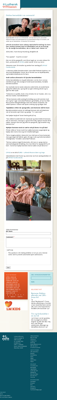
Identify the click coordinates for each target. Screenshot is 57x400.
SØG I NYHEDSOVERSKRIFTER (40, 275)
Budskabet (33, 367)
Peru (31, 384)
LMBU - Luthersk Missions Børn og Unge (32, 152)
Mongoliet (33, 388)
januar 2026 (10, 282)
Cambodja (33, 381)
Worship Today (34, 374)
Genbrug (32, 342)
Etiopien (32, 383)
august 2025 (11, 291)
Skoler (32, 361)
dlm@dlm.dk (17, 343)
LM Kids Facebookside (15, 158)
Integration (33, 341)
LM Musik (33, 339)
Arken (31, 356)
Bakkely (32, 353)
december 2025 (11, 284)
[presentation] (25, 260)
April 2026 (10, 277)
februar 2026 (11, 281)
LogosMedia (33, 369)
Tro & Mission (34, 365)
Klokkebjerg (33, 355)
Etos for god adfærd (5, 395)
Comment (10, 237)
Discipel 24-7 (33, 375)
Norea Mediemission (35, 344)
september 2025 (12, 289)
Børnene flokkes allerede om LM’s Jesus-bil (38, 295)
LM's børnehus (34, 351)
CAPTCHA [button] (10, 250)
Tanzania (32, 386)
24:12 (1, 394)
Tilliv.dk (32, 377)
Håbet (31, 358)
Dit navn (9, 231)
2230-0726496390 (22, 346)
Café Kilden (33, 360)
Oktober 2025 (11, 288)
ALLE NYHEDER (11, 275)
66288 (21, 348)
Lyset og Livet (34, 370)
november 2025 (12, 286)
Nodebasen (33, 372)
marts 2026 (10, 279)
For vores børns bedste (6, 397)
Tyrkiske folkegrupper (36, 389)
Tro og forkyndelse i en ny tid (40, 315)
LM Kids (21, 62)
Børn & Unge (33, 337)
